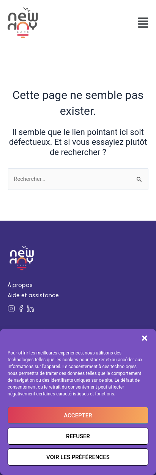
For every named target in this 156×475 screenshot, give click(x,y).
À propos (20, 285)
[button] (144, 338)
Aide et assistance (33, 295)
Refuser (78, 436)
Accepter (78, 415)
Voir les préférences (78, 457)
